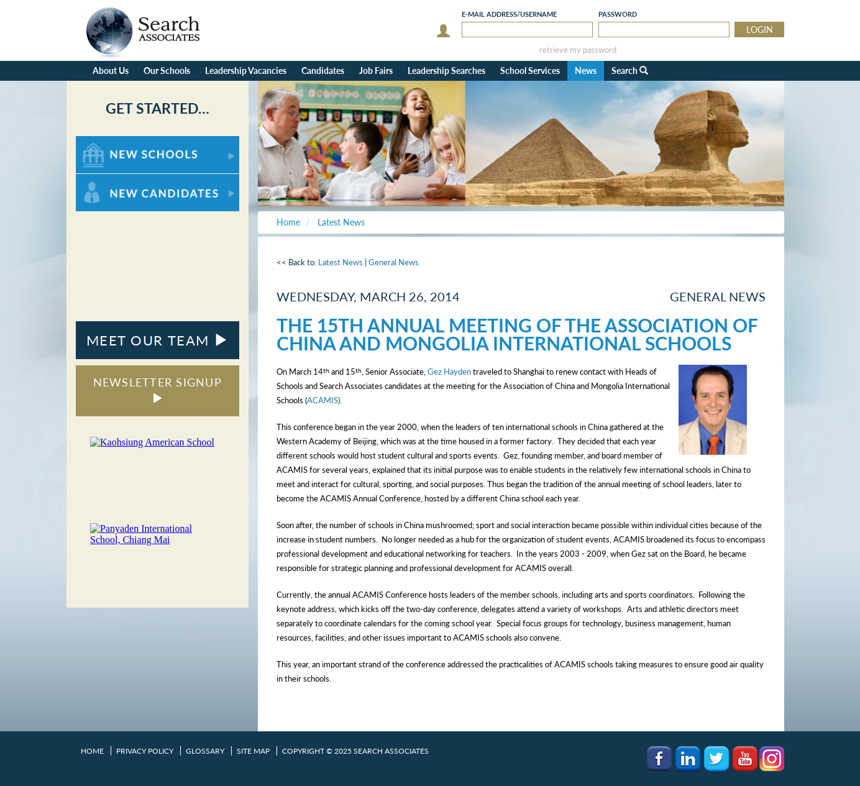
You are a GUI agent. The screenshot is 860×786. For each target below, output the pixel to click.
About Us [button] (111, 70)
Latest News (340, 262)
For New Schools (108, 142)
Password (617, 14)
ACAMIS (322, 400)
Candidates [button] (322, 70)
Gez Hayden (449, 372)
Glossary (205, 751)
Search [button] (629, 70)
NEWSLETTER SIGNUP (157, 389)
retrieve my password (577, 50)
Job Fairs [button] (376, 70)
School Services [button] (530, 70)
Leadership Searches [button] (446, 70)
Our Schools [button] (167, 70)
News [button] (586, 70)
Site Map (253, 751)
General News (393, 262)
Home (92, 751)
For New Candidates (114, 180)
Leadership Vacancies (245, 70)
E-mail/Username (509, 14)
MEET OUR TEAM (157, 340)
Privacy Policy (144, 751)
